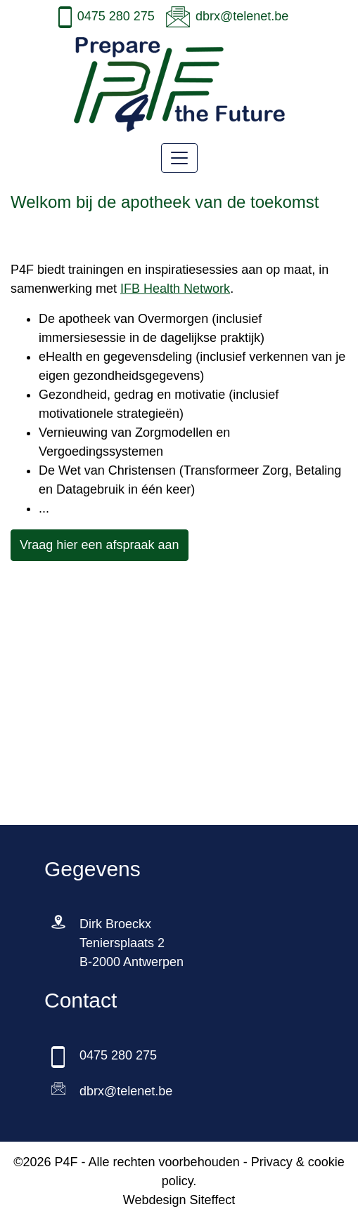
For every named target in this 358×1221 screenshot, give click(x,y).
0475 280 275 (116, 16)
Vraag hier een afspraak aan (99, 545)
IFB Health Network (175, 289)
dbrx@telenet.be (242, 16)
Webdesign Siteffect (179, 1200)
